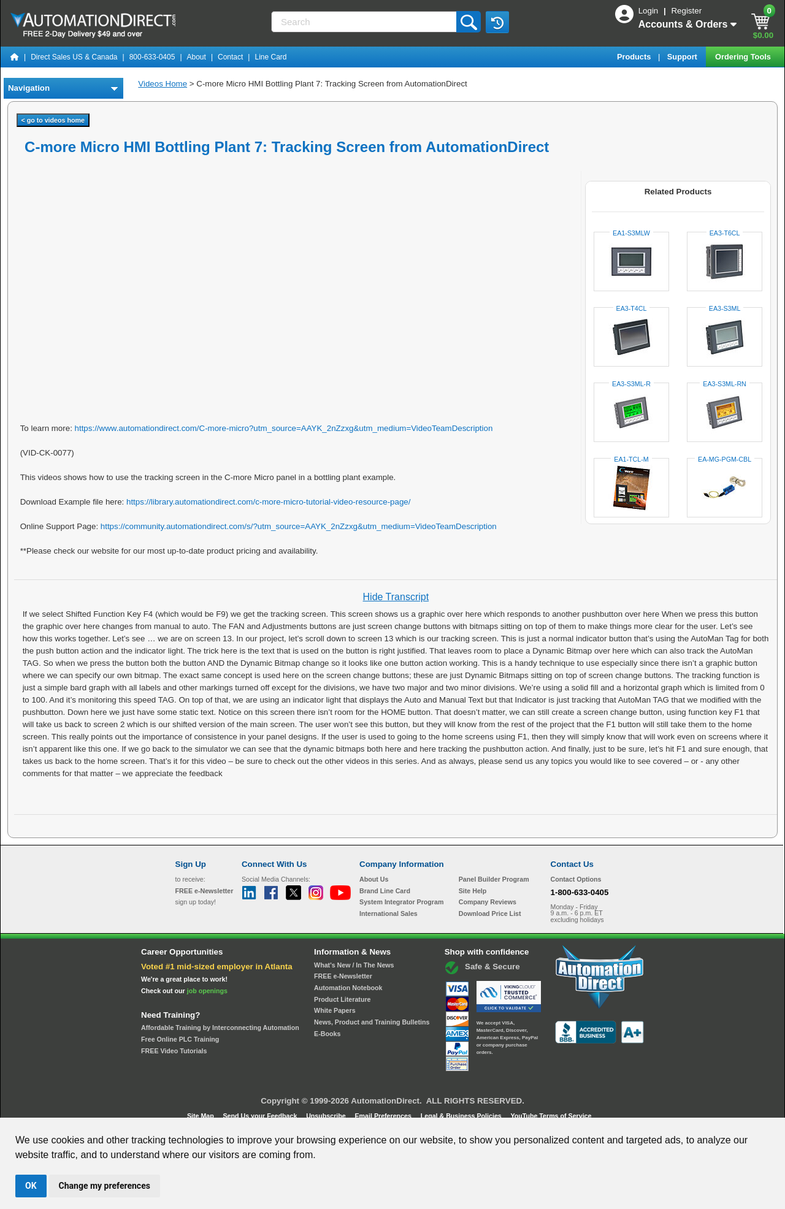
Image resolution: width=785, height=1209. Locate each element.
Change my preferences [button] (104, 1186)
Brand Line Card (384, 890)
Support (683, 56)
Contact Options (576, 879)
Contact (230, 57)
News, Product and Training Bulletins (371, 1022)
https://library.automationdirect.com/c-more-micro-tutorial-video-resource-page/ (268, 501)
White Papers (335, 1010)
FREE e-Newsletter (343, 976)
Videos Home (162, 83)
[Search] (365, 21)
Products (635, 56)
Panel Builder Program (494, 879)
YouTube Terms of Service (550, 1115)
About (196, 57)
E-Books (327, 1033)
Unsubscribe (327, 1115)
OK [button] (31, 1186)
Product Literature (342, 999)
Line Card (270, 57)
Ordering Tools (744, 56)
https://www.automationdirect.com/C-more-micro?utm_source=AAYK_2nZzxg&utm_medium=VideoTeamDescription (284, 428)
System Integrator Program (401, 902)
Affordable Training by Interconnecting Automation (220, 1027)
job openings (207, 990)
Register (686, 10)
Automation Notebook (348, 987)
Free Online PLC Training (180, 1039)
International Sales (388, 913)
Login (649, 10)
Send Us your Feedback (261, 1115)
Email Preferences (383, 1115)
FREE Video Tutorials (174, 1051)
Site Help (473, 890)
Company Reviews (487, 902)
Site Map (201, 1115)
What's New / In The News (354, 965)
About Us (373, 879)
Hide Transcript (396, 597)
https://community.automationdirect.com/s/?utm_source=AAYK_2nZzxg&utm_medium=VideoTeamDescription (299, 526)
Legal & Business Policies (462, 1115)
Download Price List (490, 913)
